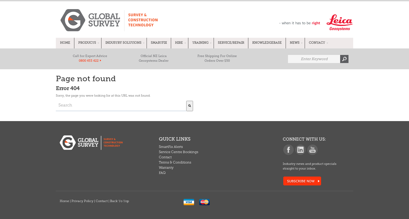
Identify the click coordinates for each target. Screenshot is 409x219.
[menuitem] (65, 43)
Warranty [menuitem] (166, 168)
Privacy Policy (82, 201)
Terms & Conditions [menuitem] (175, 162)
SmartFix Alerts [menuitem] (171, 147)
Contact (102, 201)
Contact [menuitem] (165, 157)
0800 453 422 (89, 60)
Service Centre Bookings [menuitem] (178, 152)
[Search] (189, 106)
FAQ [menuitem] (162, 173)
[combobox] (121, 106)
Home (64, 201)
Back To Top (119, 201)
